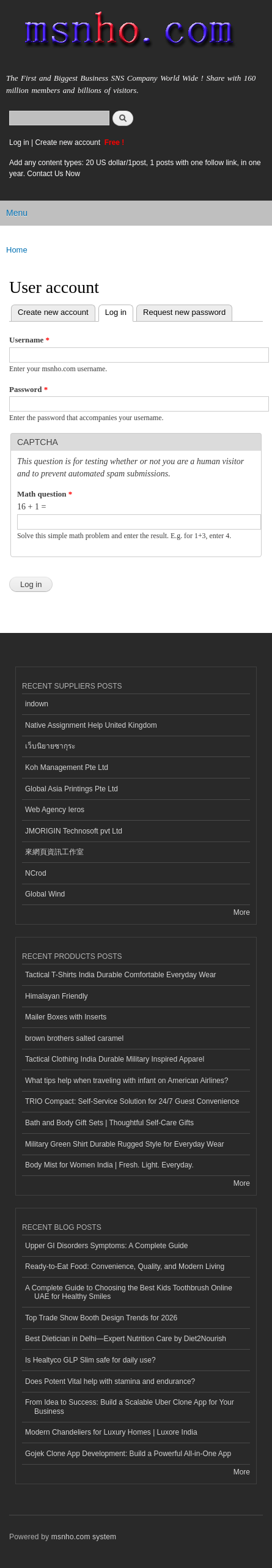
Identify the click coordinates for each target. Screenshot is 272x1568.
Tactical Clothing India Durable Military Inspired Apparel (114, 1059)
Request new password (184, 312)
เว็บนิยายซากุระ (50, 746)
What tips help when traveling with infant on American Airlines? (126, 1080)
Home (17, 249)
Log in (19, 142)
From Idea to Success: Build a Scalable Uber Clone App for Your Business (129, 1406)
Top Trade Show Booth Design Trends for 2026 (101, 1318)
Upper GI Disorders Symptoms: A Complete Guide (106, 1245)
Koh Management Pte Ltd (66, 767)
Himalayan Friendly (56, 996)
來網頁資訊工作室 (54, 852)
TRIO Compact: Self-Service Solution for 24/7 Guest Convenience (132, 1101)
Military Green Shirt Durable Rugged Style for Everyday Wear (124, 1144)
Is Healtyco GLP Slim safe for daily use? (90, 1360)
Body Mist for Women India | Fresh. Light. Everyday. (109, 1165)
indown (36, 704)
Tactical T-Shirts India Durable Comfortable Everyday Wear (120, 975)
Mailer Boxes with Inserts (65, 1017)
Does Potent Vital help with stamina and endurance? (110, 1381)
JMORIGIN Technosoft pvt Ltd (73, 831)
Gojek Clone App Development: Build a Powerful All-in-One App (128, 1453)
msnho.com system (83, 1537)
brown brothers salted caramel (74, 1038)
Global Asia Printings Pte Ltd (71, 789)
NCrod (35, 873)
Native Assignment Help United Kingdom (91, 725)
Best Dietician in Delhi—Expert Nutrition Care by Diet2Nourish (125, 1338)
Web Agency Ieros (54, 809)
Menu (17, 213)
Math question (44, 493)
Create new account (68, 142)
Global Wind (45, 894)
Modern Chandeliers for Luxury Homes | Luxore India (111, 1432)
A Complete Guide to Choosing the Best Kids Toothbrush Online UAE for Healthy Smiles (128, 1292)
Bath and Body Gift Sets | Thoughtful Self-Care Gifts (109, 1123)
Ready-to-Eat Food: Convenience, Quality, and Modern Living (124, 1266)
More (241, 912)
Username (29, 339)
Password (28, 389)
